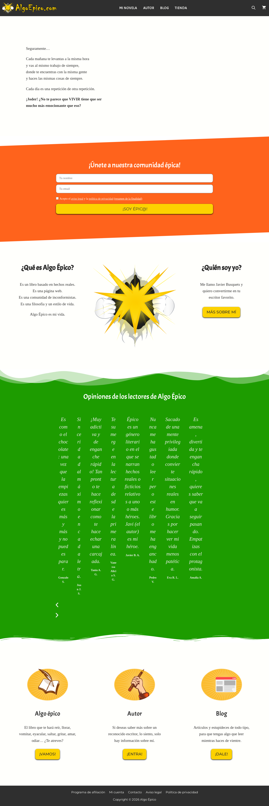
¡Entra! (134, 754)
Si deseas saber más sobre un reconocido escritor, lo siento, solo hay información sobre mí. (134, 734)
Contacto (135, 792)
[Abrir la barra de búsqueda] (253, 8)
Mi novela (129, 8)
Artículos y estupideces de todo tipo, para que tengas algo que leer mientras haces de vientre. (221, 734)
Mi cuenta (116, 792)
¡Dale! (221, 754)
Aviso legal (154, 792)
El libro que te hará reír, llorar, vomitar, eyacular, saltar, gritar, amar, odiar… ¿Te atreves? (47, 734)
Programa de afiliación (88, 792)
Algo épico (47, 713)
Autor (149, 8)
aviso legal (77, 198)
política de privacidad (101, 198)
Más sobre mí (221, 312)
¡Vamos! (47, 754)
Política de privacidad (182, 792)
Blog (165, 8)
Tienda (182, 8)
